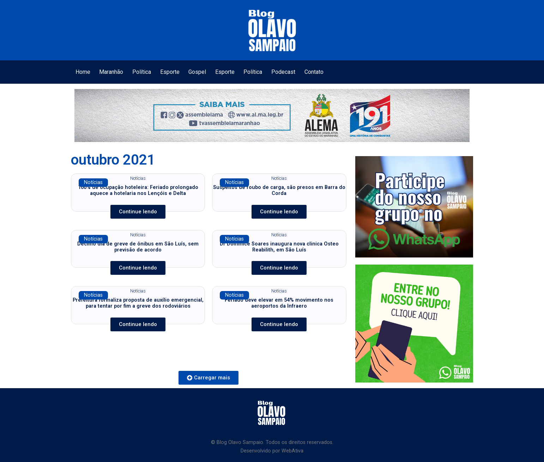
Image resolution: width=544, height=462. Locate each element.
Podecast (283, 72)
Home (82, 72)
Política (141, 72)
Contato (314, 72)
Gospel (197, 72)
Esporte (170, 72)
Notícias (93, 182)
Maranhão (111, 72)
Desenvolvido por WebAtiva (272, 451)
